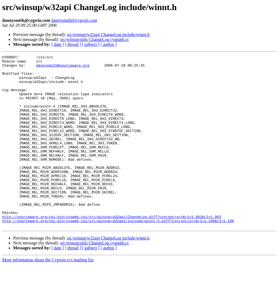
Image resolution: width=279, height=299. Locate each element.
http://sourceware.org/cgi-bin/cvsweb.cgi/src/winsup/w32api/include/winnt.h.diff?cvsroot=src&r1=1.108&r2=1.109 (118, 254)
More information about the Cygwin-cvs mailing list (47, 294)
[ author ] (109, 44)
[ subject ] (90, 44)
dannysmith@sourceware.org (62, 67)
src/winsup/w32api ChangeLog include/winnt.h (108, 34)
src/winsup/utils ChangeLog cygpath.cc (94, 39)
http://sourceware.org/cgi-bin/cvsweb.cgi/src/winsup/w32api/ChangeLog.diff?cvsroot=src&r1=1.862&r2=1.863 (111, 249)
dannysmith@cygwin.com (74, 20)
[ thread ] (73, 44)
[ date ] (57, 44)
